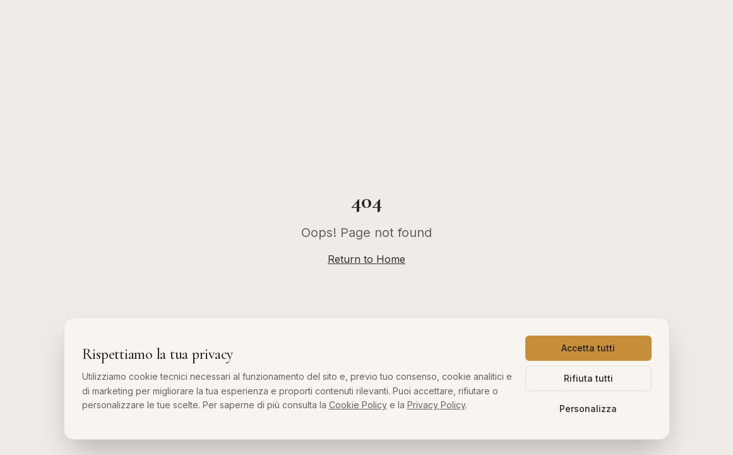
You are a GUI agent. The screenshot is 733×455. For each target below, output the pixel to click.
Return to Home (366, 259)
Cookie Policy (358, 404)
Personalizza (588, 408)
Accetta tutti (588, 348)
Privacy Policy (436, 404)
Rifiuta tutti (588, 378)
